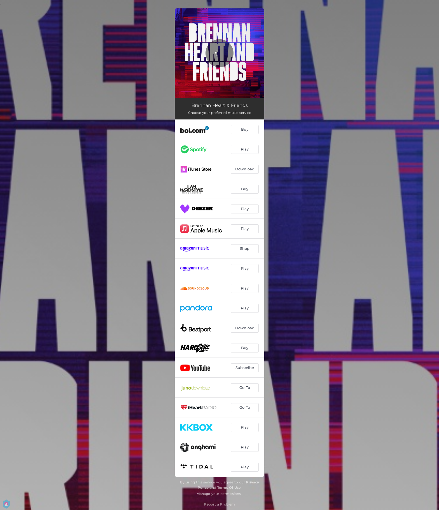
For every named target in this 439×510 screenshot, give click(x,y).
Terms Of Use (229, 487)
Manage (203, 494)
